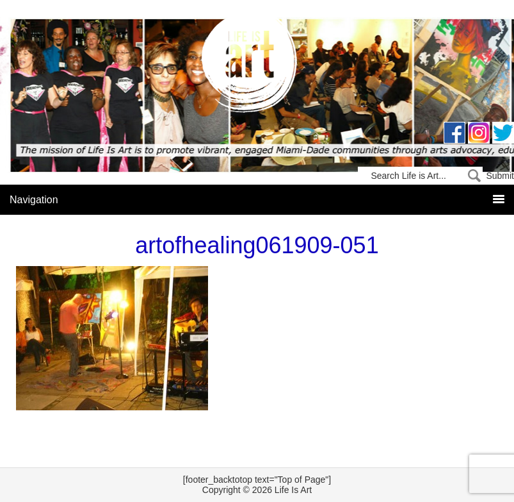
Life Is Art (257, 66)
